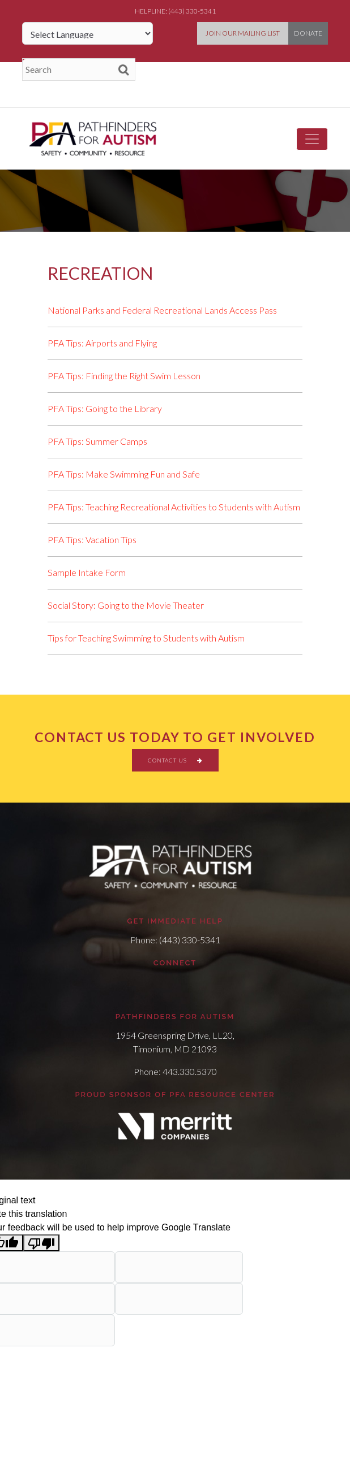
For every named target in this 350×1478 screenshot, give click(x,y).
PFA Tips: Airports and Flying (102, 342)
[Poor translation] (41, 1243)
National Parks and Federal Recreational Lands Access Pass (162, 310)
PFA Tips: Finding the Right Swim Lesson (124, 375)
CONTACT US (175, 760)
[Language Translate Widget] (87, 33)
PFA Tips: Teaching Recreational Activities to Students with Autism (174, 506)
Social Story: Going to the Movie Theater (126, 605)
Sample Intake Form (87, 572)
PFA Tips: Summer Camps (97, 441)
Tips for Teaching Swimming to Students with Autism (146, 637)
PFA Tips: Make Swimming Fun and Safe (124, 474)
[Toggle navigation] (312, 139)
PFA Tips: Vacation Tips (92, 539)
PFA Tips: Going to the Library (105, 408)
